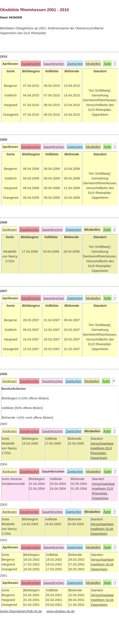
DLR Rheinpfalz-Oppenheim (101, 453)
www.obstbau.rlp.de (60, 611)
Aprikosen (9, 229)
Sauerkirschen (54, 64)
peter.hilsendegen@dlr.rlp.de (21, 611)
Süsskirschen (30, 64)
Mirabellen (93, 64)
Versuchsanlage (102, 443)
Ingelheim (98, 448)
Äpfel (107, 64)
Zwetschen (75, 64)
